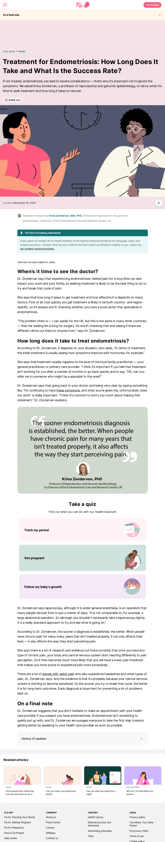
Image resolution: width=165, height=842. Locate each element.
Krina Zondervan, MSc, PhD (65, 221)
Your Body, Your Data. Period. (142, 830)
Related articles (15, 765)
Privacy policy (137, 822)
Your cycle (9, 56)
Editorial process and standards (99, 830)
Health (21, 56)
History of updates (83, 744)
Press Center (53, 828)
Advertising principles (100, 836)
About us (51, 822)
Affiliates (50, 838)
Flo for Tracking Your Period (19, 822)
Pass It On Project (14, 838)
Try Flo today (146, 8)
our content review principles (37, 254)
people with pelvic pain (58, 679)
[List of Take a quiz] (82, 564)
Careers (50, 833)
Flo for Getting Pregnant (17, 828)
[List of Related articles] (82, 788)
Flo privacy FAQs (139, 836)
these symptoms (68, 396)
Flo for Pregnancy (14, 833)
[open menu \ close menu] (7, 7)
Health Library (95, 822)
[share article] (158, 208)
